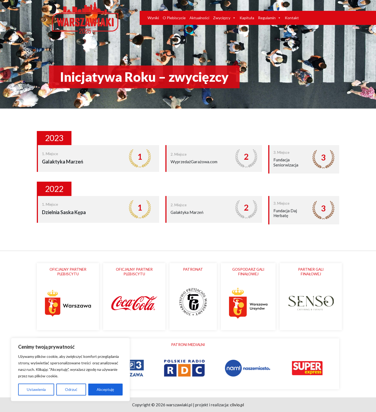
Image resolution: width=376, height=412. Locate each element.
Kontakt (292, 17)
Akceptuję (105, 389)
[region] (70, 369)
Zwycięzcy (224, 17)
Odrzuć (71, 389)
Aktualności (199, 17)
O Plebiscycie (174, 17)
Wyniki (153, 17)
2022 (54, 189)
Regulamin (269, 17)
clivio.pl (237, 404)
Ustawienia (36, 389)
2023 (54, 138)
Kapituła (247, 17)
